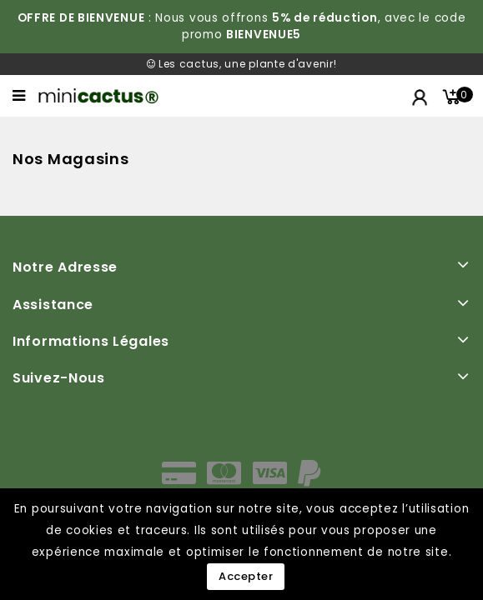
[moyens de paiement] (241, 479)
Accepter (246, 576)
